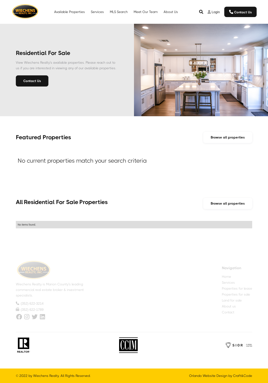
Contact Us (240, 12)
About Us (171, 12)
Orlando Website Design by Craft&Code (220, 376)
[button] (201, 12)
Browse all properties (228, 137)
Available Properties (69, 12)
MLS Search (119, 12)
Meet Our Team (146, 12)
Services (97, 12)
